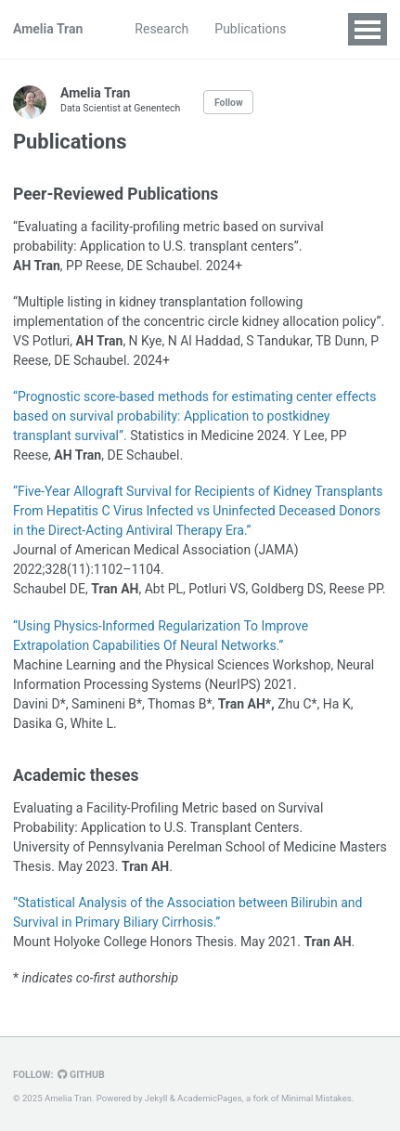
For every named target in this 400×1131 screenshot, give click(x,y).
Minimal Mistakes (316, 1098)
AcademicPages (209, 1098)
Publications (250, 28)
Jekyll (156, 1098)
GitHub (81, 1075)
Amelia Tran (48, 28)
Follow (228, 103)
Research (161, 28)
